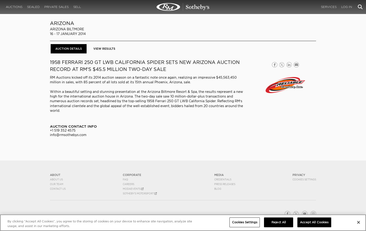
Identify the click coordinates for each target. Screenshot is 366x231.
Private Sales (56, 7)
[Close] (358, 222)
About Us (56, 179)
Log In (346, 7)
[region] (183, 222)
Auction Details (68, 48)
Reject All (278, 222)
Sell (77, 7)
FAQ (125, 179)
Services (329, 7)
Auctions (14, 7)
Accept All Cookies (314, 222)
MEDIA (219, 175)
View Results (104, 48)
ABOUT (55, 175)
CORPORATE (132, 175)
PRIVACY (298, 175)
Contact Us (58, 188)
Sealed (33, 7)
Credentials (222, 179)
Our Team (56, 184)
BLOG (217, 188)
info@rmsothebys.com (68, 135)
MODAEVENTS (133, 188)
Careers (128, 184)
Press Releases (224, 184)
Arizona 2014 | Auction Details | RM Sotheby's (183, 7)
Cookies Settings (304, 179)
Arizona (62, 23)
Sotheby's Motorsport (140, 193)
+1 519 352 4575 (63, 130)
